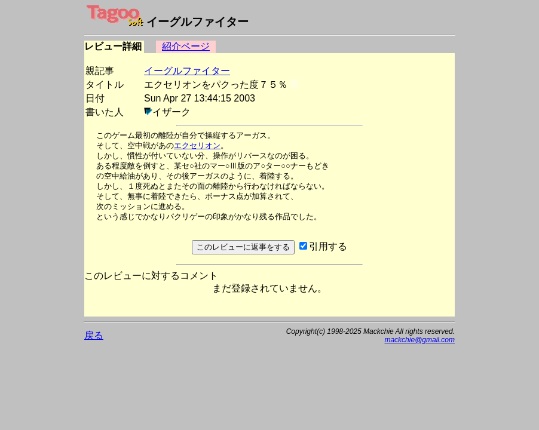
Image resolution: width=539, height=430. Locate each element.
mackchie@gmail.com (419, 340)
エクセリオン (197, 145)
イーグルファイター (187, 71)
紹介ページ (186, 46)
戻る (93, 335)
